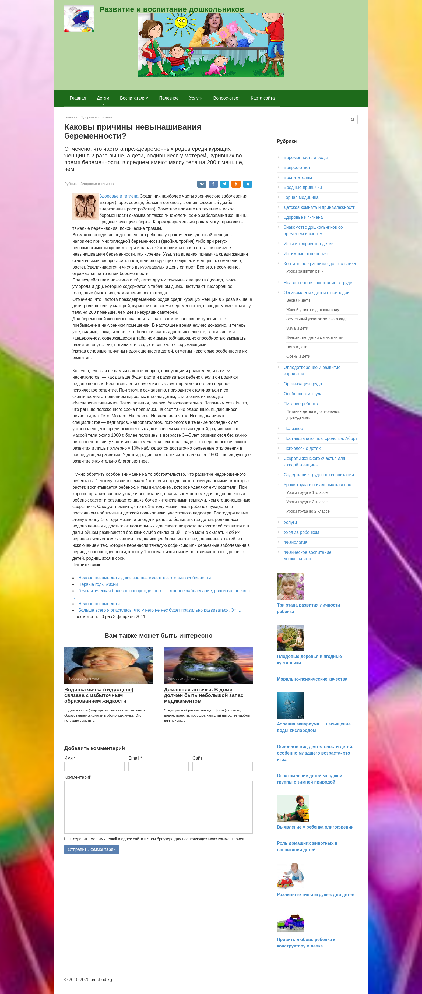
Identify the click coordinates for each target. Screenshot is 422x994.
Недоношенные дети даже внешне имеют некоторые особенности (144, 578)
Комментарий (78, 777)
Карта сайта (263, 98)
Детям (103, 98)
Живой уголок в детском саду (312, 310)
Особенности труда (303, 394)
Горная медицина (301, 197)
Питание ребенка (301, 403)
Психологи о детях (302, 448)
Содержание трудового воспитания (319, 475)
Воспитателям (134, 98)
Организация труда (303, 384)
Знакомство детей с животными (314, 337)
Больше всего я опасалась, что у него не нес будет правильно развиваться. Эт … (159, 610)
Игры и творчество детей (309, 243)
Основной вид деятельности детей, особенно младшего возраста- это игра (315, 753)
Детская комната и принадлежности (319, 207)
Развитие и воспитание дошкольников (172, 9)
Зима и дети (297, 328)
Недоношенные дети (99, 603)
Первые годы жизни (98, 584)
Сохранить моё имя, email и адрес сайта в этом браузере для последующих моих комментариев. (157, 839)
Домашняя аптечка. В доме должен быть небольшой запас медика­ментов (203, 695)
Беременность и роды (306, 157)
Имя (70, 758)
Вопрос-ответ (226, 98)
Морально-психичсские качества (312, 679)
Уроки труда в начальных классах (317, 484)
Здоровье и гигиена (97, 184)
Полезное (169, 98)
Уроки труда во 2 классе (308, 511)
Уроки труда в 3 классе (307, 502)
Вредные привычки (303, 187)
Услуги (195, 98)
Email (135, 758)
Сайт (197, 758)
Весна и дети (298, 300)
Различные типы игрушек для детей (315, 894)
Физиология (295, 542)
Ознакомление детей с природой (317, 292)
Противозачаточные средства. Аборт (320, 438)
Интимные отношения (306, 253)
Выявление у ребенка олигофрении (315, 827)
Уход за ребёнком (301, 532)
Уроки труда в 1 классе (307, 492)
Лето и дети (296, 347)
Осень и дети (298, 356)
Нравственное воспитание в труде (318, 282)
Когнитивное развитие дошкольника (320, 263)
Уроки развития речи (304, 271)
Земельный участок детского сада (317, 319)
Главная (78, 98)
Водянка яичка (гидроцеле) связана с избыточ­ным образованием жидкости (98, 695)
